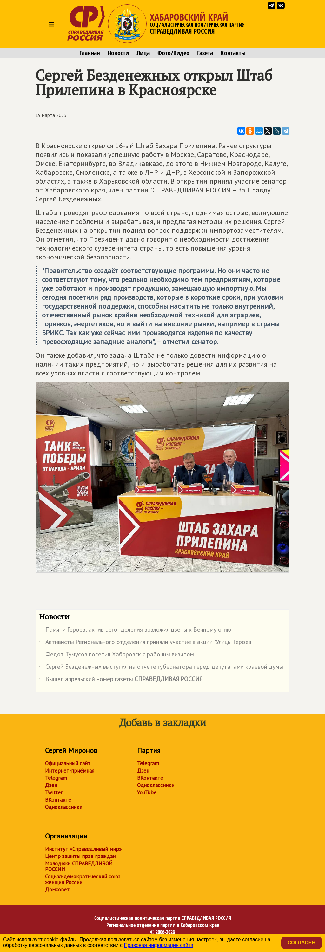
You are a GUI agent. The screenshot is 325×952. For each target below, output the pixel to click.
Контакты (233, 52)
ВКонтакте (58, 800)
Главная (89, 52)
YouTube (146, 792)
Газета (205, 52)
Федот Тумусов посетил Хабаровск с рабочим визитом (116, 655)
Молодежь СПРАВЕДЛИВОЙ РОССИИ (79, 866)
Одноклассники (63, 807)
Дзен (51, 785)
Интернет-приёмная (69, 770)
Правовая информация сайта (158, 945)
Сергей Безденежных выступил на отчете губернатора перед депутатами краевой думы (161, 668)
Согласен (301, 942)
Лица (143, 52)
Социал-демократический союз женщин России (82, 879)
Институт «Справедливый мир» (83, 849)
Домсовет (57, 889)
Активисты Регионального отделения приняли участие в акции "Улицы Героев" (146, 643)
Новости (118, 52)
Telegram (56, 778)
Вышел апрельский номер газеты (120, 680)
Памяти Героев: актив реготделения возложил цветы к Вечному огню (135, 631)
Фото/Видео (173, 52)
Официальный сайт (67, 763)
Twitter (54, 792)
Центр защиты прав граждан (80, 856)
